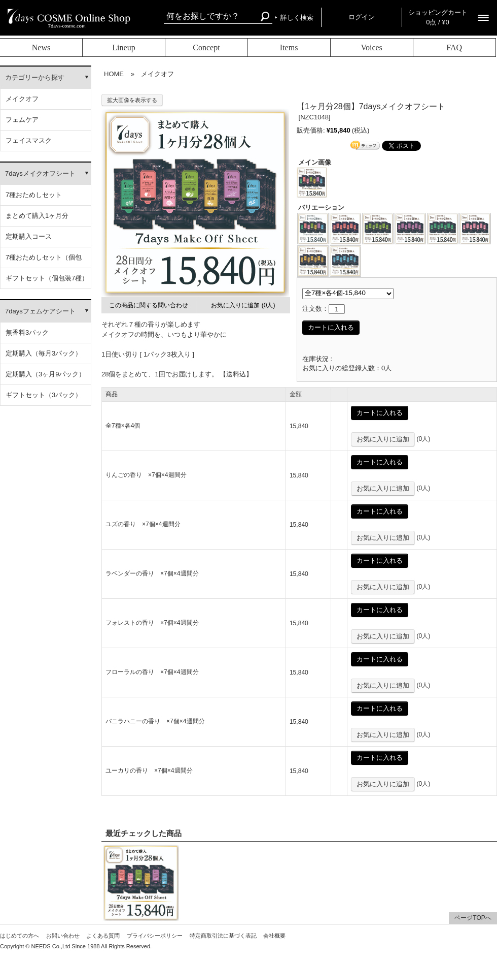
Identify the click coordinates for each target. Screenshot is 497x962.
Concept (206, 47)
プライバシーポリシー (155, 936)
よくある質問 (103, 936)
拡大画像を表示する (132, 100)
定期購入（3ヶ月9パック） (45, 374)
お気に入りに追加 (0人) (243, 305)
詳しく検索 (296, 17)
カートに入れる (331, 327)
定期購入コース (29, 236)
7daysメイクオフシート (40, 173)
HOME (114, 74)
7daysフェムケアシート (40, 311)
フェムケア (22, 119)
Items (289, 47)
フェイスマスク (29, 140)
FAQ (454, 47)
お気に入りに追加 (383, 439)
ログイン (361, 17)
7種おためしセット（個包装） (44, 260)
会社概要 (274, 936)
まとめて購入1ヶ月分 (37, 215)
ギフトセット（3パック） (44, 395)
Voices (371, 47)
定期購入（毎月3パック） (44, 353)
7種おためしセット (34, 195)
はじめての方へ (19, 936)
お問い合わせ (63, 936)
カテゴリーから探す (34, 77)
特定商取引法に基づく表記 (223, 936)
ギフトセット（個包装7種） (47, 278)
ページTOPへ (472, 917)
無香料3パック (27, 332)
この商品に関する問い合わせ (148, 305)
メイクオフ (22, 99)
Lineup (123, 47)
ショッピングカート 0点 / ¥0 (438, 17)
